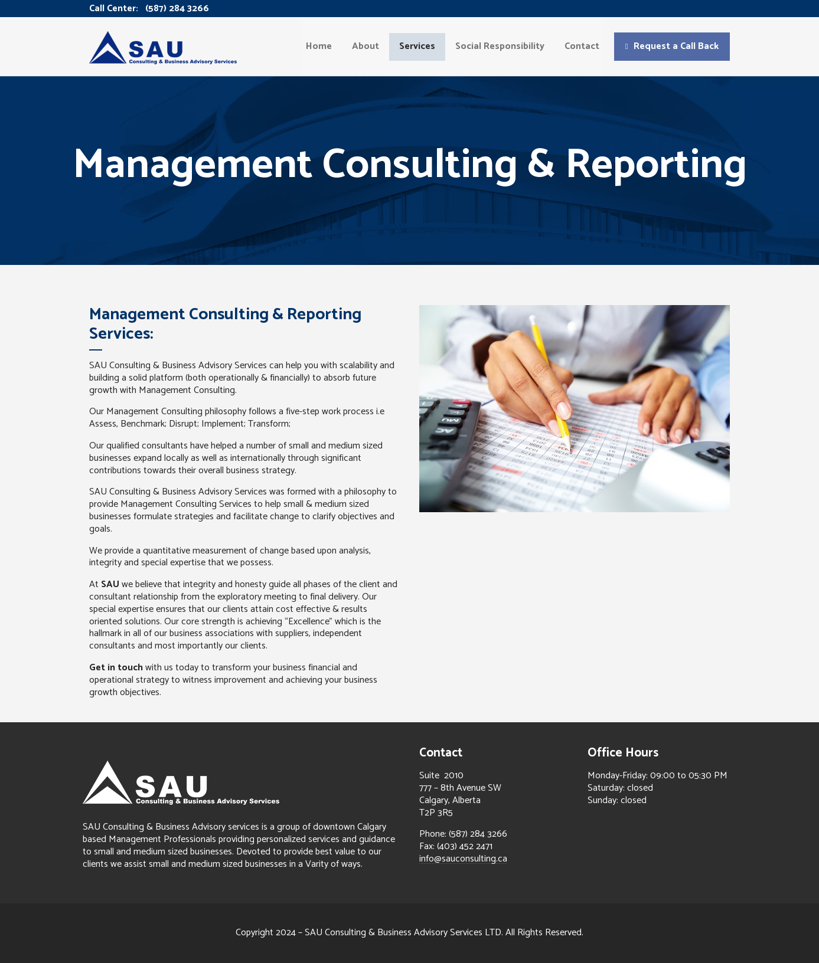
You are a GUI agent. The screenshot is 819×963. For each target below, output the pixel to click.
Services (417, 46)
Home (319, 46)
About (365, 46)
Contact (582, 46)
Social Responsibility (499, 46)
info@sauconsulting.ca (463, 859)
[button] (672, 46)
